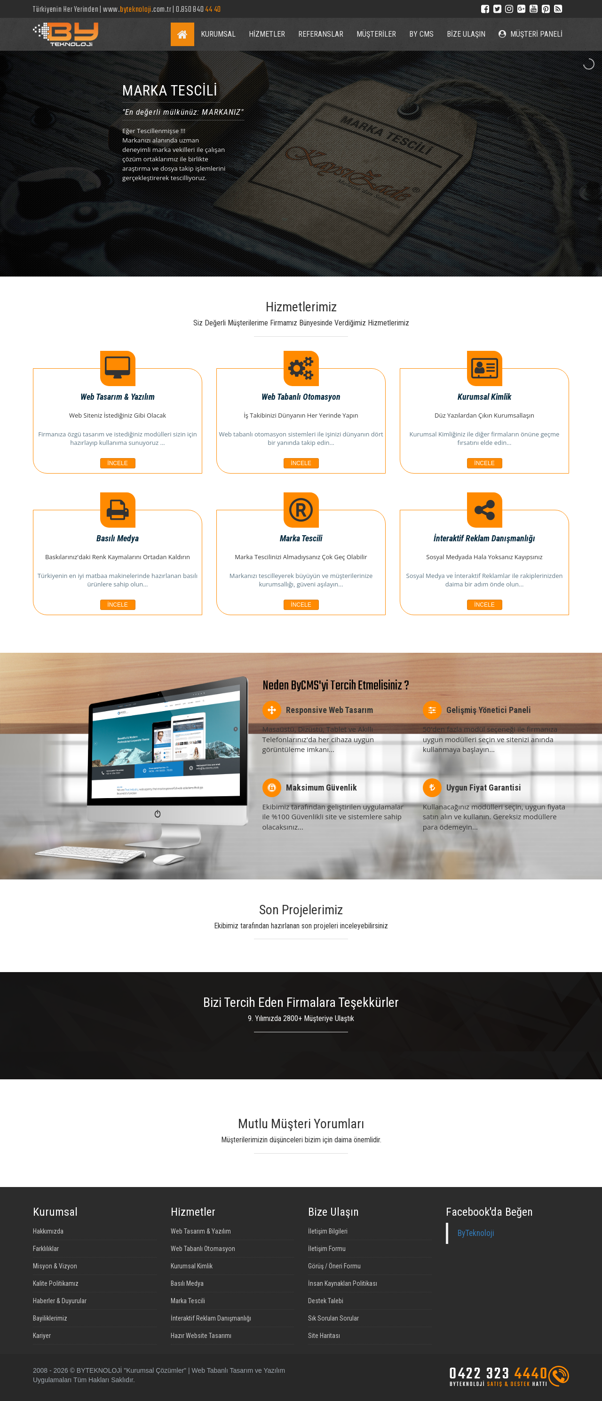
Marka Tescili (188, 1301)
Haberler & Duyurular (60, 1301)
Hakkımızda (48, 1231)
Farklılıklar (46, 1248)
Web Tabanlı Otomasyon (203, 1248)
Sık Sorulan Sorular (333, 1318)
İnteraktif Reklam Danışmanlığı (211, 1318)
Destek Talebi (325, 1301)
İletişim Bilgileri (328, 1231)
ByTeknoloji (476, 1233)
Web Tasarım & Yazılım (201, 1231)
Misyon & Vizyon (55, 1266)
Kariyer (42, 1335)
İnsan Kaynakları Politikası (342, 1283)
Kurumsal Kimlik (192, 1266)
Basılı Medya (187, 1283)
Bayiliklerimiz (50, 1318)
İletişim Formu (327, 1248)
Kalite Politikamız (56, 1283)
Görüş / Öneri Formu (334, 1266)
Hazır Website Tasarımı (201, 1335)
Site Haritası (324, 1335)
